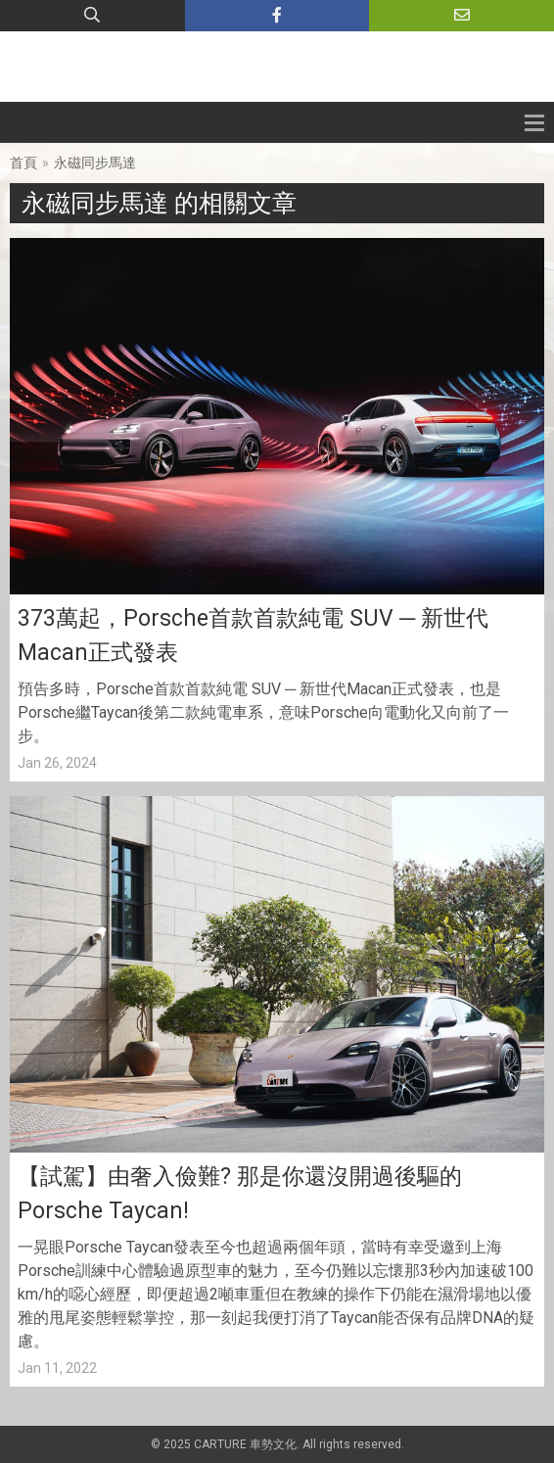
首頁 (23, 162)
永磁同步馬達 (95, 162)
